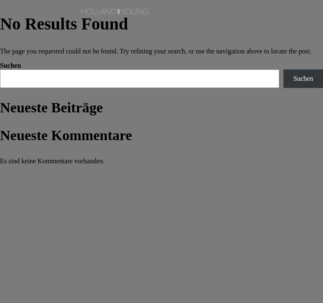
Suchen (10, 65)
